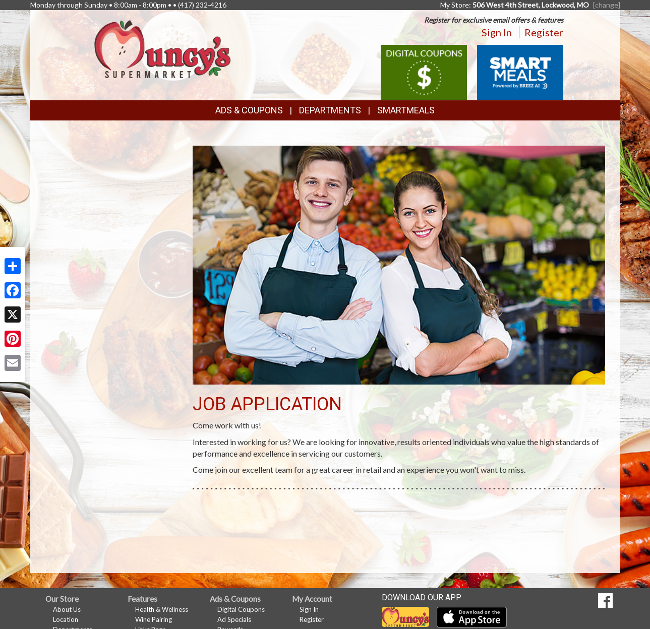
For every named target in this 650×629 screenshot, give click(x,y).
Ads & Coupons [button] (249, 110)
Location (65, 619)
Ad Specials (234, 619)
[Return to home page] (162, 48)
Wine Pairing (153, 619)
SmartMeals (406, 110)
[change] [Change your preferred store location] (606, 5)
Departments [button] (330, 110)
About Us (67, 609)
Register (543, 32)
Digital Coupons (241, 609)
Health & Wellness (161, 609)
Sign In (497, 32)
